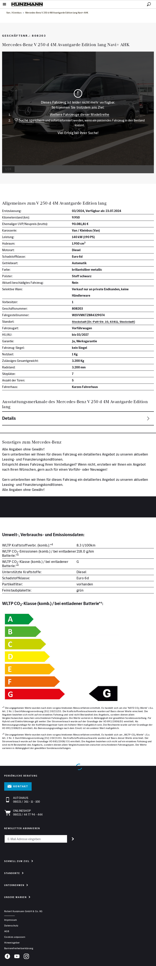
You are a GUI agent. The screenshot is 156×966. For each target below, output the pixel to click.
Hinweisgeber (12, 942)
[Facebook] (7, 957)
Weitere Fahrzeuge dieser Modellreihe (79, 114)
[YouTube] (17, 957)
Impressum (10, 920)
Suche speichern (31, 120)
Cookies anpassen (14, 937)
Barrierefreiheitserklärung (18, 948)
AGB (6, 931)
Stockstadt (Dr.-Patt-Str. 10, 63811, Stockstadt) (103, 322)
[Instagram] (26, 957)
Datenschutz (11, 925)
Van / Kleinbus (14, 12)
